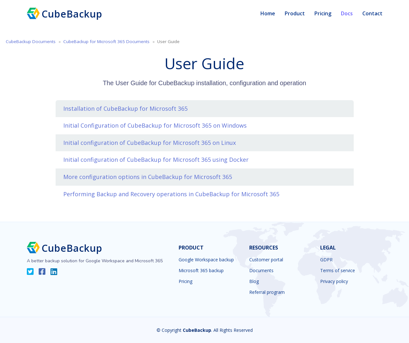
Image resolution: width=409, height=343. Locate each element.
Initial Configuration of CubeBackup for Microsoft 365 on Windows (155, 125)
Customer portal (266, 259)
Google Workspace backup (206, 259)
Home (267, 13)
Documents (261, 270)
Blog (254, 281)
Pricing (322, 13)
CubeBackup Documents (31, 41)
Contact (372, 13)
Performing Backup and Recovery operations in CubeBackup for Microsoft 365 (171, 194)
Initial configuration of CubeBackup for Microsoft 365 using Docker (156, 159)
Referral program (267, 292)
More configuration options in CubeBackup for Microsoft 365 (147, 177)
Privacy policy (334, 281)
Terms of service (337, 270)
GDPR (326, 259)
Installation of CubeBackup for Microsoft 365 (125, 108)
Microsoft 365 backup (201, 270)
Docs (347, 13)
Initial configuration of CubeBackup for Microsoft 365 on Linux (149, 142)
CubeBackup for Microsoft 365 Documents (106, 41)
